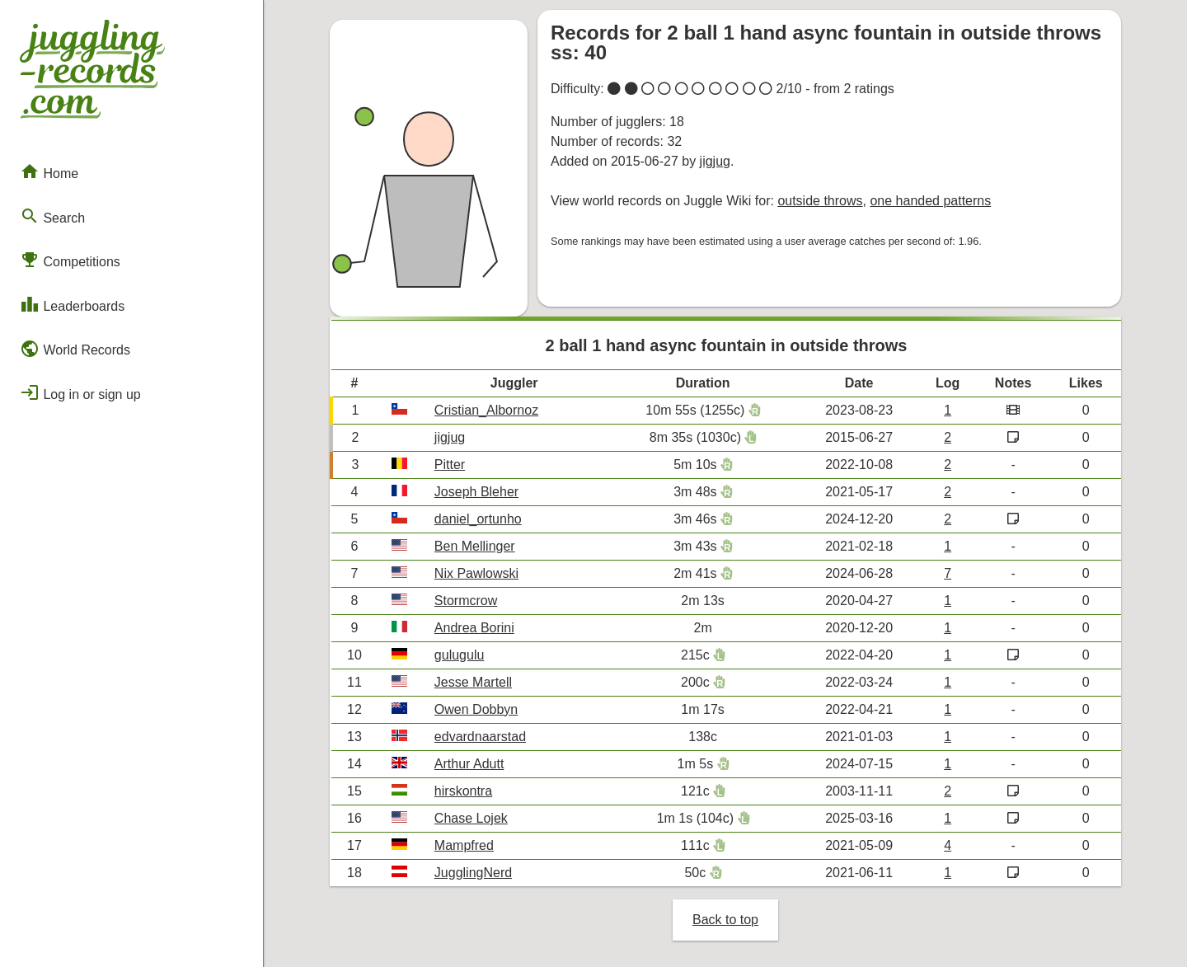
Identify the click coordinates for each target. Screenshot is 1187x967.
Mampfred (464, 845)
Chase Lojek (471, 818)
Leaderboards (72, 304)
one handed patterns (930, 201)
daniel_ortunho (478, 519)
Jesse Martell (473, 682)
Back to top (725, 920)
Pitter (449, 465)
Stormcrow (465, 601)
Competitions (70, 260)
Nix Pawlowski (476, 573)
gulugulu (459, 655)
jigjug (715, 161)
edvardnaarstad (480, 737)
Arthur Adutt (469, 764)
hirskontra (463, 791)
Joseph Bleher (476, 492)
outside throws (819, 201)
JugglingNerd (473, 873)
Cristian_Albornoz (486, 410)
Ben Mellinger (474, 546)
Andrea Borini (474, 628)
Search (52, 216)
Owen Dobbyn (476, 709)
